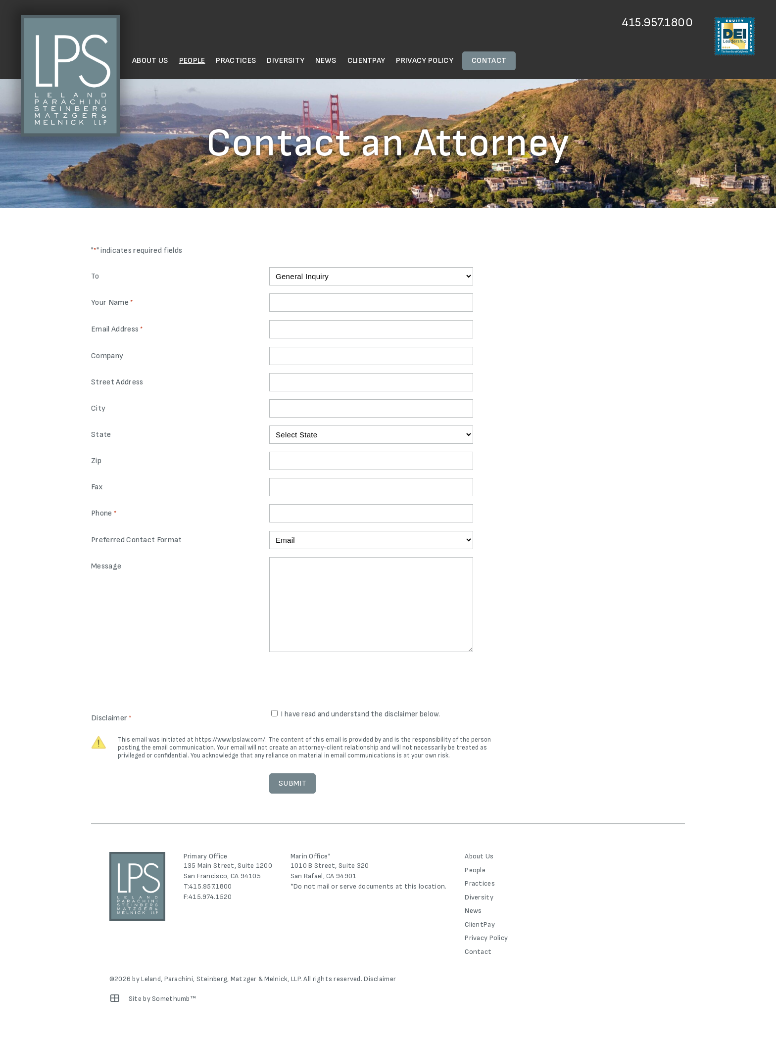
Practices (236, 60)
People (192, 60)
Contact (489, 60)
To (95, 276)
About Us (150, 60)
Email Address (117, 330)
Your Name (112, 303)
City (98, 408)
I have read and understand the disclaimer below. (360, 714)
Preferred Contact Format (136, 540)
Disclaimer (380, 979)
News (325, 60)
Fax (97, 487)
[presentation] (344, 681)
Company (107, 356)
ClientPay (366, 60)
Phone (103, 514)
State (101, 434)
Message (106, 566)
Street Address (117, 382)
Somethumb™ (174, 998)
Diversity (285, 60)
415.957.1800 (657, 22)
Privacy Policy (424, 60)
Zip (96, 461)
